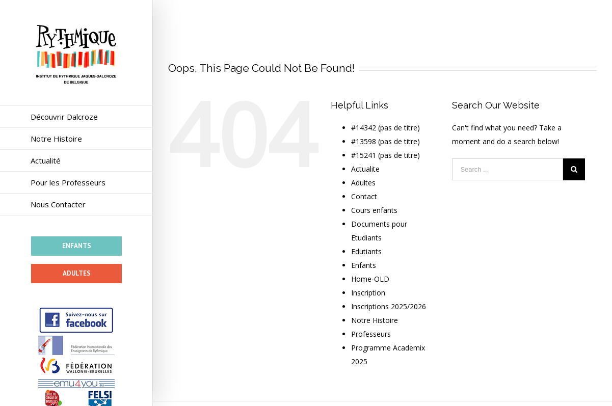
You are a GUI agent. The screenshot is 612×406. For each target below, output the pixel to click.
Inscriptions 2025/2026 (388, 306)
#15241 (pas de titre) (385, 155)
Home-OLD (370, 279)
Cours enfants (374, 210)
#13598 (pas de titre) (385, 141)
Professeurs (371, 334)
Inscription (368, 292)
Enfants (363, 265)
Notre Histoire (374, 320)
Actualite (365, 169)
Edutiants (366, 251)
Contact (364, 196)
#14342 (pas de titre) (385, 127)
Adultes (363, 182)
